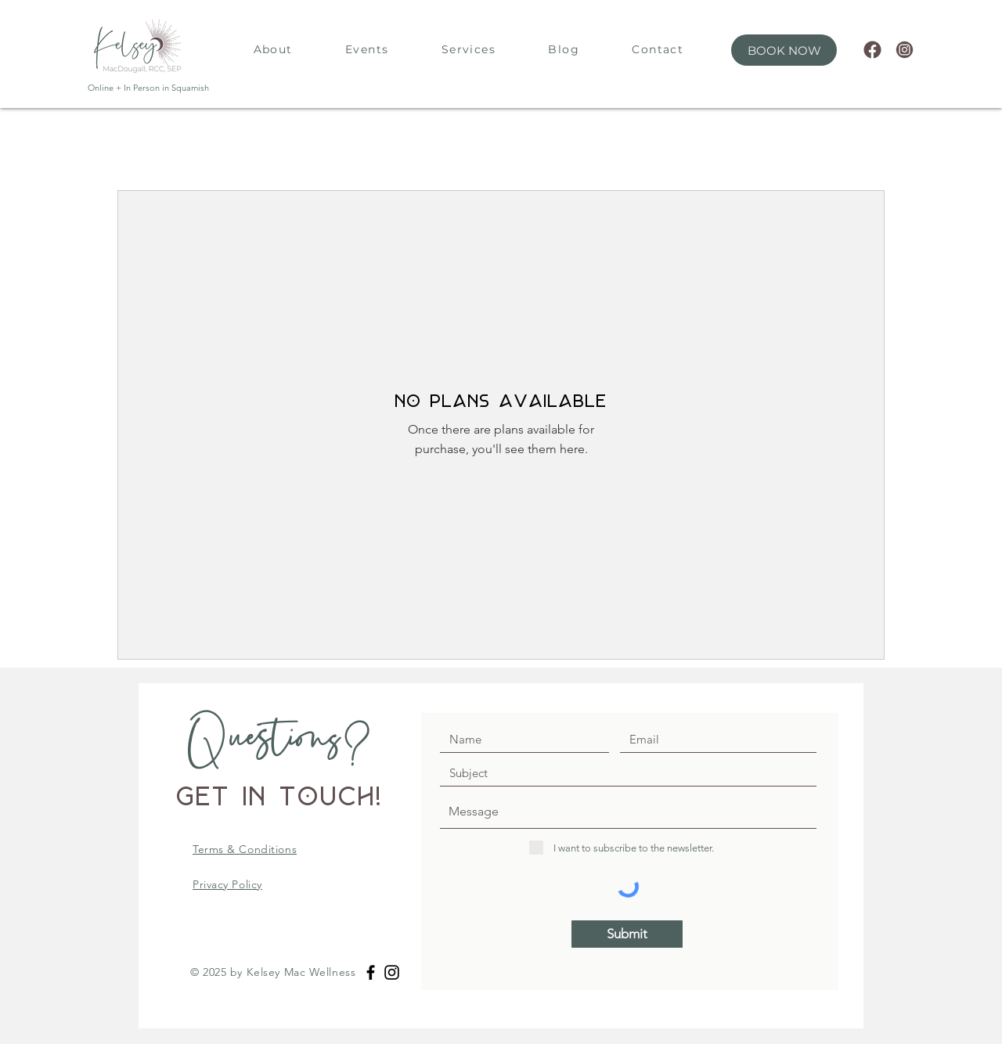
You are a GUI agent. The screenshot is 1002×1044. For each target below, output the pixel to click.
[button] (784, 50)
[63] (904, 49)
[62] (872, 49)
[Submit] (627, 934)
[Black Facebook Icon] (370, 972)
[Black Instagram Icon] (392, 972)
